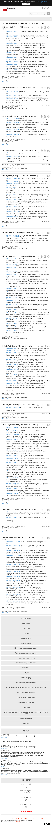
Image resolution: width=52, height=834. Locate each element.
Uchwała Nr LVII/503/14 (12, 31)
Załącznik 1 (12, 40)
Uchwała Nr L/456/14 (12, 349)
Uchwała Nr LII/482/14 (12, 235)
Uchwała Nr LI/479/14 (12, 323)
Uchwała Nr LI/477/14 (12, 313)
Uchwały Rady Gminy (14, 23)
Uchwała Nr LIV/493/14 (12, 153)
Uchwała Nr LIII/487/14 (12, 187)
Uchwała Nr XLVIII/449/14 (13, 462)
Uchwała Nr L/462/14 (12, 375)
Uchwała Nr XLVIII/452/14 (13, 483)
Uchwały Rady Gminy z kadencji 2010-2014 (30, 23)
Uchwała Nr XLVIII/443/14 (13, 431)
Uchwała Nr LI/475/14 (12, 304)
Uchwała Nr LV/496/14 (12, 119)
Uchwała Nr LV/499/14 (12, 134)
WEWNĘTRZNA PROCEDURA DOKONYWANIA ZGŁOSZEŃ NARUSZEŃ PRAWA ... (26, 713)
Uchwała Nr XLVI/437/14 (13, 587)
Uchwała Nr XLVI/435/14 (13, 576)
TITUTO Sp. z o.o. (19, 821)
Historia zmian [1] (6, 612)
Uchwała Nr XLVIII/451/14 (13, 478)
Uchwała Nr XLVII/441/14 (13, 517)
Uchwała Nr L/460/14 (12, 364)
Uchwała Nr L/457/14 (12, 350)
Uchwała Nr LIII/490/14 (12, 206)
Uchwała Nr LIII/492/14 (12, 217)
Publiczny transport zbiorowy (26, 663)
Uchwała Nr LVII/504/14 (12, 35)
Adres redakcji (28, 819)
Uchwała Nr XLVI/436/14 (13, 580)
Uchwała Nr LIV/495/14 (12, 160)
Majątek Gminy (26, 643)
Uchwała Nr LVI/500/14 (12, 92)
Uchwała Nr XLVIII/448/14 (13, 459)
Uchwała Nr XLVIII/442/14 (13, 427)
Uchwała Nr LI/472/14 (12, 292)
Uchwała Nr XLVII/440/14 (13, 512)
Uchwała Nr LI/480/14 (12, 327)
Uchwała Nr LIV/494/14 (12, 156)
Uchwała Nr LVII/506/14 (12, 44)
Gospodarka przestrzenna (26, 658)
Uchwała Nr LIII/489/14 (12, 199)
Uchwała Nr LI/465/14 (12, 259)
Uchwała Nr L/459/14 (12, 359)
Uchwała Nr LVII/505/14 (12, 37)
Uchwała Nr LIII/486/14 (12, 183)
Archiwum (26, 724)
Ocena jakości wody (26, 719)
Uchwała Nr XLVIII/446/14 (13, 450)
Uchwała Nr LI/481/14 (12, 330)
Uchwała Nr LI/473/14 (12, 297)
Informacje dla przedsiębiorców (26, 683)
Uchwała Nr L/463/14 (12, 380)
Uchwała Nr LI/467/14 (12, 267)
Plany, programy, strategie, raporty (26, 648)
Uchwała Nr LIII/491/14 (12, 211)
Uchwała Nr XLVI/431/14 (13, 550)
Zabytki (26, 673)
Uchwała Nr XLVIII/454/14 (13, 493)
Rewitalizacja (26, 668)
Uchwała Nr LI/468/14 (12, 271)
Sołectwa (26, 633)
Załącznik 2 (12, 42)
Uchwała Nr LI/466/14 (12, 264)
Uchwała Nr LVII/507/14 (12, 52)
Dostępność (26, 707)
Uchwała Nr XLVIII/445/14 (13, 439)
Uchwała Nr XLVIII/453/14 (13, 488)
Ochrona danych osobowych (26, 697)
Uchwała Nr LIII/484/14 (12, 178)
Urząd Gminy (26, 628)
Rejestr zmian (36, 819)
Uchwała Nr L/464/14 (12, 383)
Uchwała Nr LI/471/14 (12, 288)
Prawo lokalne (4, 23)
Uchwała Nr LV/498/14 (12, 129)
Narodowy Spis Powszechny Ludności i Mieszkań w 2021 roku (26, 687)
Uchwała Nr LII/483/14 (12, 237)
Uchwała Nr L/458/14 (12, 352)
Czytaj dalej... (4, 737)
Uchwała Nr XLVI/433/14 (13, 564)
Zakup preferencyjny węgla (26, 692)
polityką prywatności (42, 2)
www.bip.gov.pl (13, 819)
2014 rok (44, 23)
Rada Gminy (26, 623)
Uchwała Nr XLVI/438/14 (13, 594)
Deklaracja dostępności (26, 702)
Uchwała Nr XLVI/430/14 (13, 545)
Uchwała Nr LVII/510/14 (12, 64)
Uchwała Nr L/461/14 (12, 369)
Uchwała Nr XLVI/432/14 (13, 555)
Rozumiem (26, 4)
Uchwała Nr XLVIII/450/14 (13, 471)
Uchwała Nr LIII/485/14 (12, 182)
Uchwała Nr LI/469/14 (12, 274)
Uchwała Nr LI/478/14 (12, 318)
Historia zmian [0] (6, 81)
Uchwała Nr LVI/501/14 (12, 95)
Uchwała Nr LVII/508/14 (12, 58)
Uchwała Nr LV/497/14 (12, 122)
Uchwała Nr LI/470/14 (12, 278)
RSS (42, 819)
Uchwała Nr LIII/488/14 (12, 194)
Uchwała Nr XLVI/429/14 (13, 542)
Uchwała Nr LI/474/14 (12, 300)
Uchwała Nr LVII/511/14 (12, 70)
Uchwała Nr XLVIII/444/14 (13, 434)
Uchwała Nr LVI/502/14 (12, 99)
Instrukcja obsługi (26, 811)
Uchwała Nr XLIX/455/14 (13, 407)
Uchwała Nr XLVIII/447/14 (13, 455)
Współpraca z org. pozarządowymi (26, 653)
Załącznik (12, 287)
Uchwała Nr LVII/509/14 (12, 61)
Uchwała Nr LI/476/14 (12, 309)
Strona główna (26, 618)
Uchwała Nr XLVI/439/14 (13, 601)
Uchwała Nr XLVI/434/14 (13, 571)
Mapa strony (21, 819)
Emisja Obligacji (26, 678)
